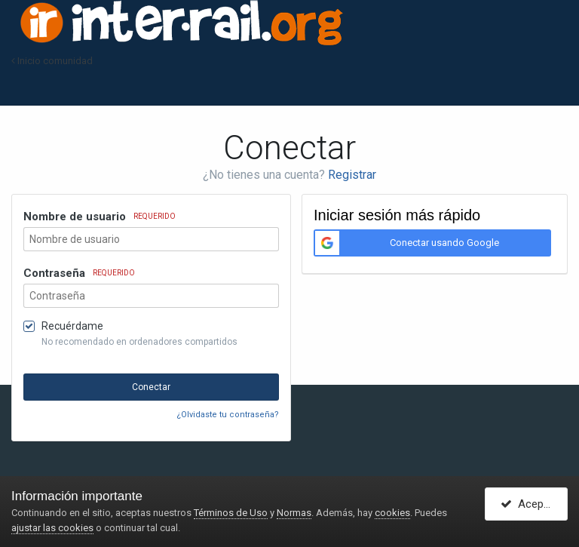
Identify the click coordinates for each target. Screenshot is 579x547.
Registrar (352, 174)
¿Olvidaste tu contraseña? (227, 414)
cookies (392, 512)
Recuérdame (72, 326)
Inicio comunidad (52, 60)
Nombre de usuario (99, 216)
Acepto (527, 504)
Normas (294, 512)
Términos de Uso (231, 512)
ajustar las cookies (52, 527)
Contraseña (79, 273)
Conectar (151, 387)
